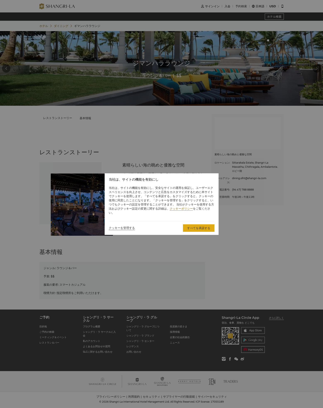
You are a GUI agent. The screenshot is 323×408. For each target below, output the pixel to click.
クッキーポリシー (181, 208)
